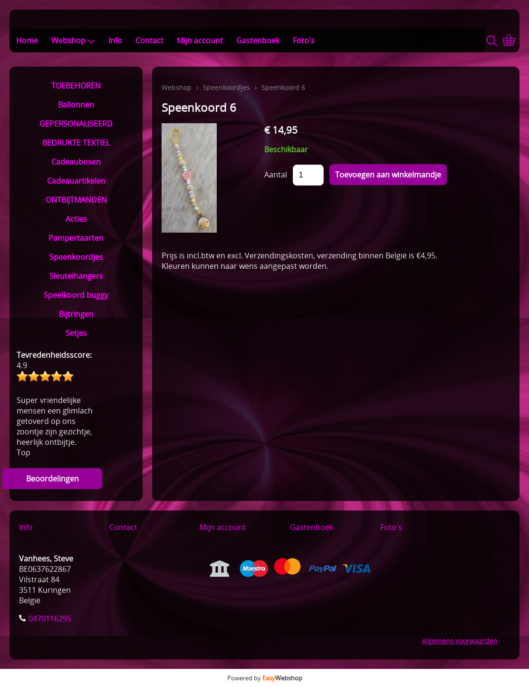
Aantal (275, 174)
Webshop (73, 40)
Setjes (76, 333)
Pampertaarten (76, 238)
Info (115, 40)
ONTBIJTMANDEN (76, 200)
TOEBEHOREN (76, 85)
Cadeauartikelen (76, 181)
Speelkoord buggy (76, 295)
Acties (76, 219)
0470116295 (50, 618)
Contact (149, 40)
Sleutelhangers (76, 276)
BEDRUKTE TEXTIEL (76, 142)
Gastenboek (257, 40)
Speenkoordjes (76, 257)
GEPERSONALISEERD (76, 123)
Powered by (264, 678)
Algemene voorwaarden (460, 640)
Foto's (304, 40)
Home (27, 40)
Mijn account (200, 40)
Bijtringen (76, 314)
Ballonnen (76, 104)
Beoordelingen (52, 478)
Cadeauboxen (76, 162)
